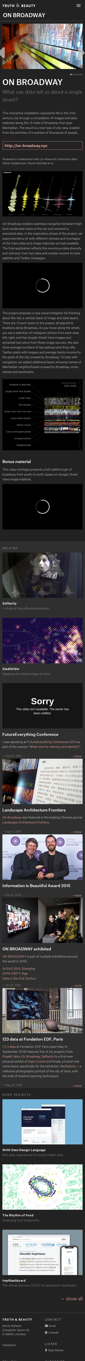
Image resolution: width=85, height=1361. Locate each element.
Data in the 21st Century (19, 978)
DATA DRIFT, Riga (15, 973)
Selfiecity (47, 1056)
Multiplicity (68, 1066)
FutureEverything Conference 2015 (51, 742)
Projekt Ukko (11, 1056)
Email (50, 1325)
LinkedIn (52, 1332)
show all (74, 1298)
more (78, 895)
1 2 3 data (9, 1046)
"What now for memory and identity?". (55, 746)
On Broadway (11, 817)
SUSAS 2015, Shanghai (18, 968)
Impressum (9, 1345)
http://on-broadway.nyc (26, 145)
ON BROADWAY (14, 956)
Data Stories (54, 1350)
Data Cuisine (37, 1061)
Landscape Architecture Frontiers (25, 822)
